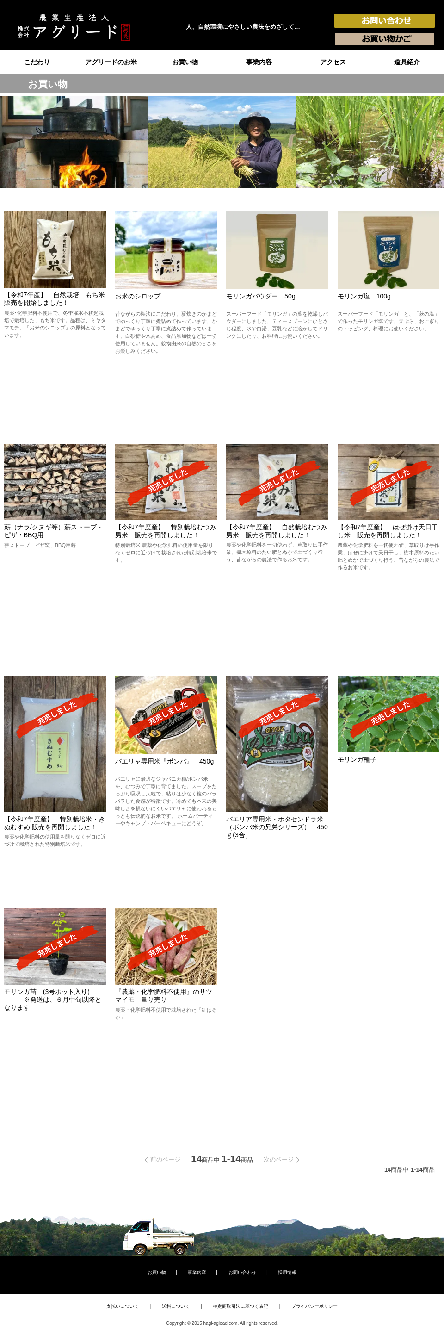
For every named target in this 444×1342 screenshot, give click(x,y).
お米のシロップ (137, 296)
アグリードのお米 (111, 62)
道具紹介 (407, 62)
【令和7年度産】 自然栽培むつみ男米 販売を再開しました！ (276, 531)
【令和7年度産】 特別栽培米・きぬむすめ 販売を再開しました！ (54, 823)
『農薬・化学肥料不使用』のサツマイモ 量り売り (163, 995)
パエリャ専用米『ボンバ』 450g (164, 761)
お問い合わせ (242, 1272)
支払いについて (122, 1306)
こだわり (37, 62)
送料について (176, 1306)
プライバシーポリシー (314, 1306)
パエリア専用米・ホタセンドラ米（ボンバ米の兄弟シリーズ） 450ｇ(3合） (276, 827)
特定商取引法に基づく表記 (240, 1306)
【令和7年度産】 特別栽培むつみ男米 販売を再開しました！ (165, 531)
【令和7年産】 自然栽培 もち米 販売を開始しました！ (57, 298)
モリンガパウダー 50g (260, 296)
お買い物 (185, 62)
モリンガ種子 (357, 759)
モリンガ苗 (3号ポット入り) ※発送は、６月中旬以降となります (52, 999)
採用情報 (287, 1272)
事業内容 (259, 62)
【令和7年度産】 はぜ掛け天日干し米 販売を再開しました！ (388, 531)
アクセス (333, 62)
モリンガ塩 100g (364, 296)
